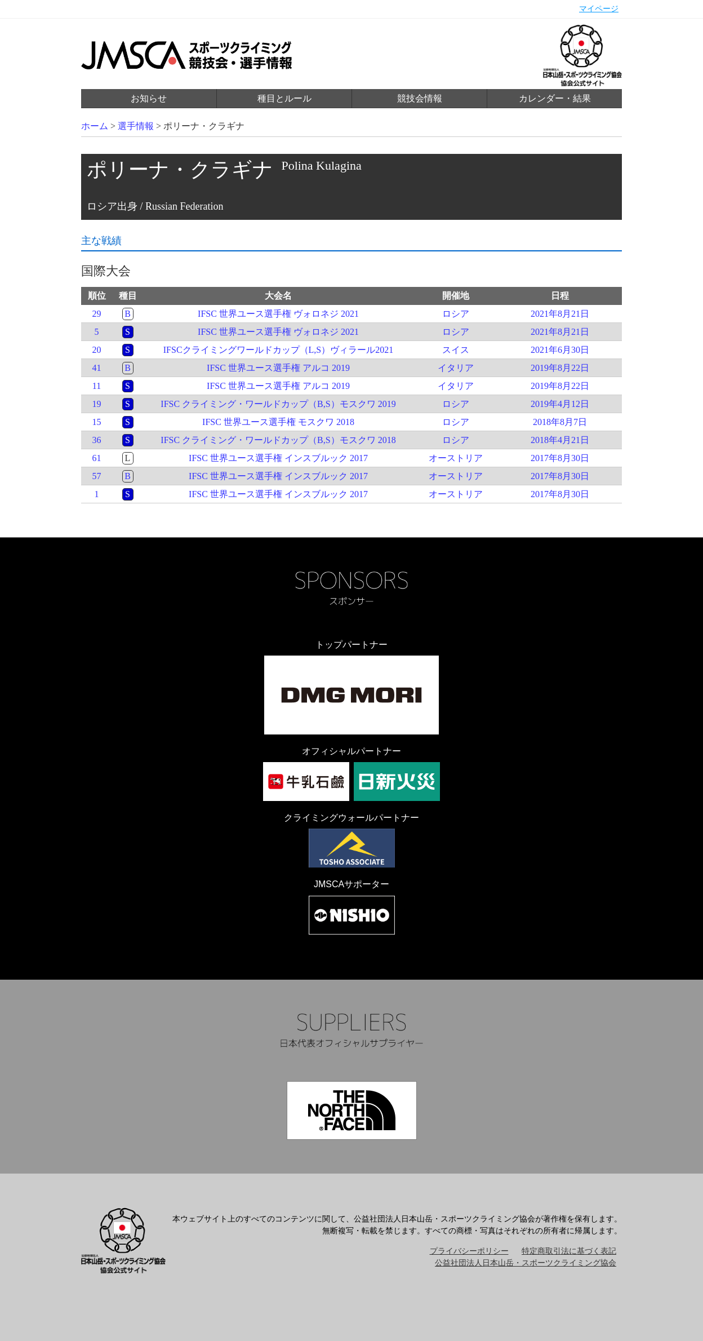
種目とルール (284, 98)
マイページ (599, 9)
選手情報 (136, 126)
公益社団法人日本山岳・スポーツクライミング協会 (525, 1263)
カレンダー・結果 (555, 98)
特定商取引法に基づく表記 (569, 1251)
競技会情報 (419, 98)
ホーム (94, 126)
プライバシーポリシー (469, 1251)
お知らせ (149, 98)
